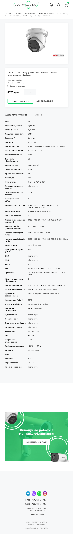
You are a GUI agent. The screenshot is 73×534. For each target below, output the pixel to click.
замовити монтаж (36, 442)
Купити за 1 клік (44, 101)
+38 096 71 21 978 (36, 504)
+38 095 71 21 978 (36, 500)
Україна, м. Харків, (36, 514)
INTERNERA (43, 528)
